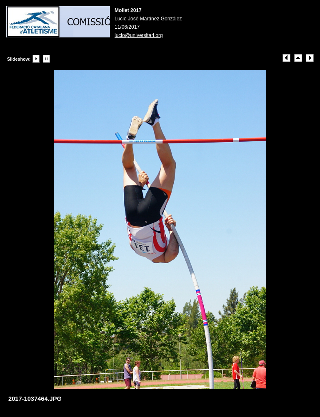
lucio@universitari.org (139, 35)
